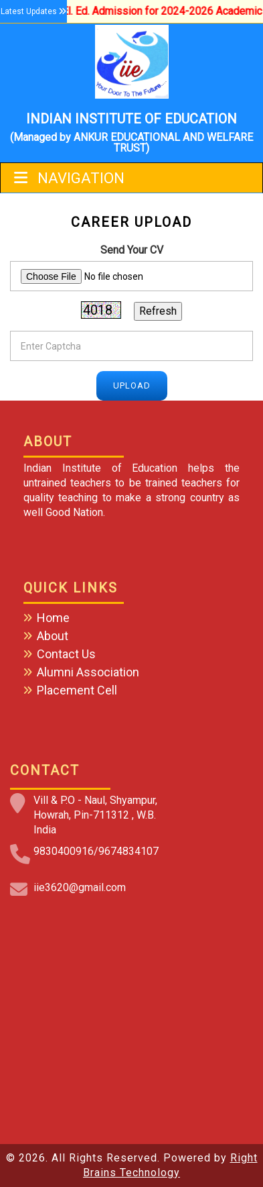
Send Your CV (131, 250)
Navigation (69, 178)
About (52, 636)
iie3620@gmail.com (79, 887)
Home (53, 618)
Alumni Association (88, 672)
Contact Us (66, 654)
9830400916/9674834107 (96, 851)
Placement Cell (77, 690)
